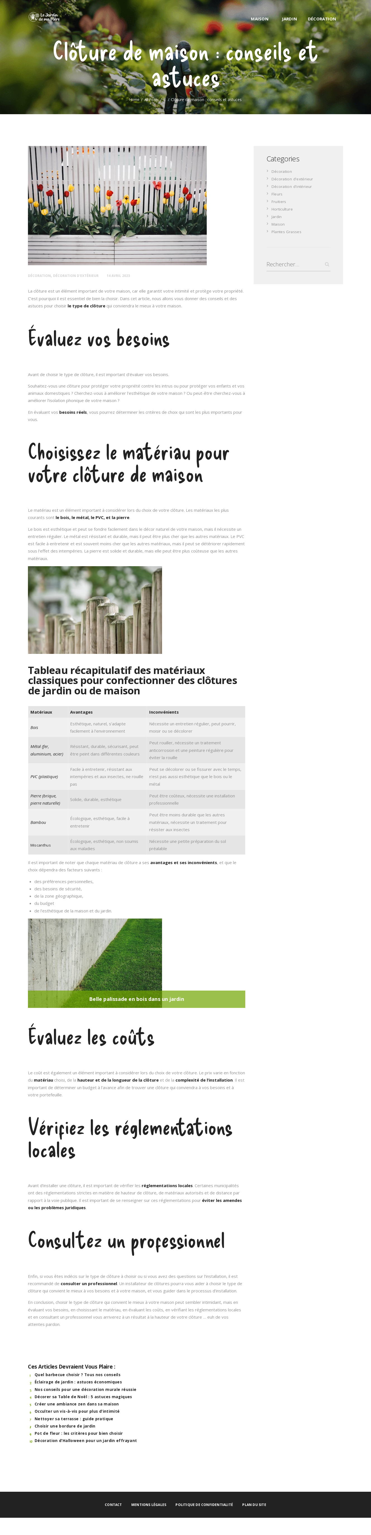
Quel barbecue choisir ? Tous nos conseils (78, 1374)
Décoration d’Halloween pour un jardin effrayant (86, 1440)
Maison (278, 223)
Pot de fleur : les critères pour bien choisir (79, 1433)
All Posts (152, 99)
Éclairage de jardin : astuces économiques (78, 1382)
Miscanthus (41, 845)
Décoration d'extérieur (82, 275)
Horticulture (283, 208)
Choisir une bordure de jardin (65, 1426)
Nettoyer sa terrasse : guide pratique (75, 1418)
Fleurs (277, 193)
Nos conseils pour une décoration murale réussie (86, 1389)
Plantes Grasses (287, 231)
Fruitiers (279, 201)
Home (133, 99)
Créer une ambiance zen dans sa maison (76, 1404)
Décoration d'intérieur (292, 186)
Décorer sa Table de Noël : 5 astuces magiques (84, 1396)
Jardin (277, 216)
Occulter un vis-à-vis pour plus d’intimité (77, 1411)
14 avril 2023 (129, 275)
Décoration (41, 275)
